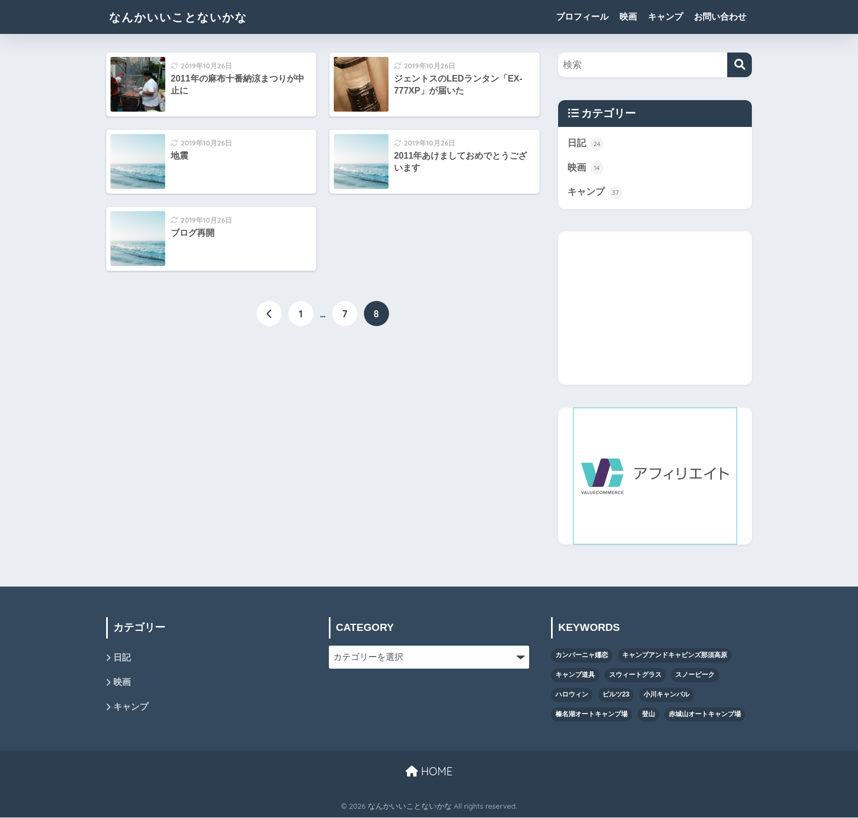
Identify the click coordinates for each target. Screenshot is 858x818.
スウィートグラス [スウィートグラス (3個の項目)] (635, 675)
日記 (585, 143)
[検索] (739, 65)
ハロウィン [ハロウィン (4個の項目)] (571, 695)
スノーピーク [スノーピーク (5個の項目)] (695, 675)
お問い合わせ (720, 16)
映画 (628, 16)
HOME (429, 772)
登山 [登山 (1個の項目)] (648, 714)
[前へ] (269, 313)
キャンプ (665, 16)
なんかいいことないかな (184, 17)
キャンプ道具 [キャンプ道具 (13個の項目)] (575, 675)
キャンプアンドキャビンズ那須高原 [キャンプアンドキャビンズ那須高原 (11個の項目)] (674, 655)
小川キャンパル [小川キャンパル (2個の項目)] (666, 695)
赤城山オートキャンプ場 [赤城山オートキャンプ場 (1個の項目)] (705, 714)
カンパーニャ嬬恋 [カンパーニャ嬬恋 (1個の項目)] (581, 655)
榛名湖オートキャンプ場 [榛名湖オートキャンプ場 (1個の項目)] (591, 714)
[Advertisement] (655, 308)
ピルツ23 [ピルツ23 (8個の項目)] (615, 695)
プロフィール (582, 16)
